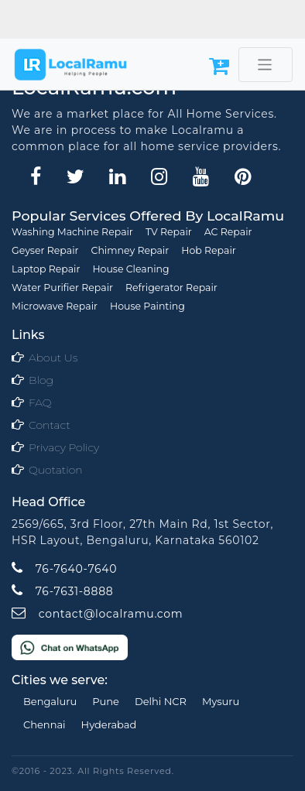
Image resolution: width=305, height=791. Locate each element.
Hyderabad (109, 724)
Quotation (56, 470)
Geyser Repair (45, 250)
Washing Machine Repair (72, 232)
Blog (41, 380)
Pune (105, 701)
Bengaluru (50, 701)
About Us (53, 358)
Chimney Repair (130, 250)
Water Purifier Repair (62, 287)
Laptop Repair (46, 269)
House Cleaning (130, 269)
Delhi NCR (161, 701)
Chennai (44, 724)
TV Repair (169, 232)
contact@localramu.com (97, 614)
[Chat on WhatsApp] (70, 646)
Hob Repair (208, 250)
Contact (49, 425)
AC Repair (228, 232)
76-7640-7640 (64, 569)
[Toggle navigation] (265, 64)
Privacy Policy (64, 447)
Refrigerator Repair (171, 287)
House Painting (147, 306)
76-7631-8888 (62, 591)
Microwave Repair (55, 306)
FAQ (40, 402)
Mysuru (220, 701)
